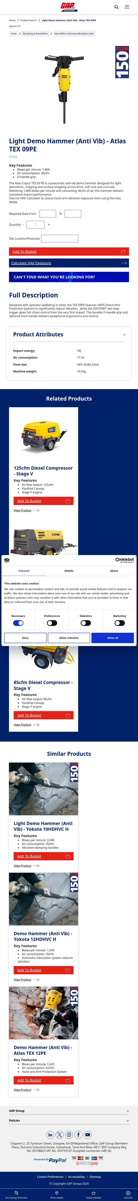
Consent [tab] (24, 570)
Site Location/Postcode (24, 239)
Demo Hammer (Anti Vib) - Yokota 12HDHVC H (43, 936)
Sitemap (95, 1177)
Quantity (15, 225)
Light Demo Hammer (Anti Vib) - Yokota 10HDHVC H (43, 826)
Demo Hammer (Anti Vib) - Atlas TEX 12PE (43, 1050)
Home (12, 20)
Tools (14, 33)
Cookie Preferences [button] (50, 1177)
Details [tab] (69, 570)
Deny (25, 637)
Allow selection (69, 637)
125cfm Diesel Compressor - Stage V (43, 471)
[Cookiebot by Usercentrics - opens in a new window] (118, 560)
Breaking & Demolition (35, 33)
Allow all (112, 637)
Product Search (28, 20)
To (60, 214)
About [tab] (114, 570)
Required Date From (22, 214)
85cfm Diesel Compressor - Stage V (43, 685)
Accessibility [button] (76, 1177)
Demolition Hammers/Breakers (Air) (74, 33)
